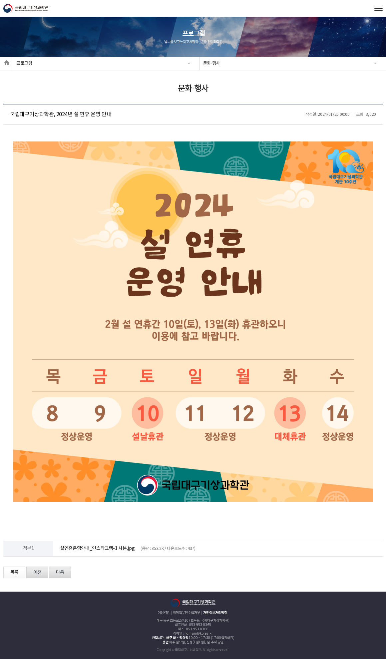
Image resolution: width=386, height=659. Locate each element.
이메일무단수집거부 (186, 613)
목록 (14, 572)
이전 (37, 572)
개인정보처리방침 (215, 613)
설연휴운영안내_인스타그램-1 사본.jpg (97, 548)
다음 (60, 572)
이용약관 (164, 613)
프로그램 (24, 63)
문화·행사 (211, 63)
